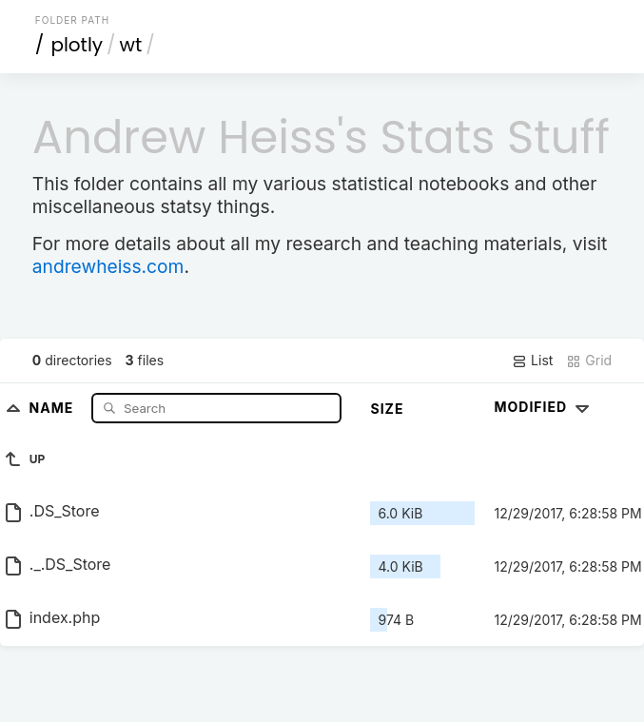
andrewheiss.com (108, 266)
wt (131, 44)
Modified (544, 407)
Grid (589, 360)
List (532, 360)
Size (386, 408)
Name (53, 408)
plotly (76, 44)
